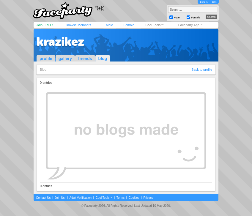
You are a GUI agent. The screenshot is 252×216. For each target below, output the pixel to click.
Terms (120, 197)
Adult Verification (80, 197)
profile (46, 58)
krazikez (60, 41)
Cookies (134, 197)
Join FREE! (45, 25)
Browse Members (78, 25)
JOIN (214, 2)
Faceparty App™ (190, 25)
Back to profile (201, 69)
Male (109, 25)
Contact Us (43, 197)
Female (128, 25)
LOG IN (204, 2)
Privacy (148, 197)
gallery (65, 58)
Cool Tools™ (154, 25)
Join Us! (60, 197)
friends (85, 58)
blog (102, 58)
